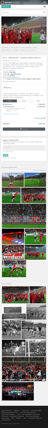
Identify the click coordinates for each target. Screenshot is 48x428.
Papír (38, 101)
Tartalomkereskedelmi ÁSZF (9, 412)
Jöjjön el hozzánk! (6, 410)
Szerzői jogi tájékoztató (32, 416)
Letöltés (10, 101)
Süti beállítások (5, 420)
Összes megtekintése (40, 170)
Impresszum (25, 410)
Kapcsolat (16, 410)
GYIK (25, 418)
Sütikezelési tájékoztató (35, 418)
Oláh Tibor (12, 71)
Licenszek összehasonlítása (10, 114)
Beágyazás (7, 87)
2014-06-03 (15, 77)
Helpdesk (18, 418)
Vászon (24, 101)
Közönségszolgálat (36, 410)
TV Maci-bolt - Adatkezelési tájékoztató (12, 416)
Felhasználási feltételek (8, 414)
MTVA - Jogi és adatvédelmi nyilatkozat (28, 414)
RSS (12, 418)
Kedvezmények (39, 118)
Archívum (10, 2)
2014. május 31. (14, 60)
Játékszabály (5, 418)
